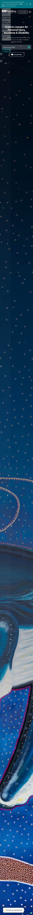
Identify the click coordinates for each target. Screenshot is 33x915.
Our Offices (5, 899)
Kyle (5, 151)
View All (26, 127)
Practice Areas (6, 896)
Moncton (12, 736)
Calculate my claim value (12, 449)
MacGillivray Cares (25, 901)
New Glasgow (24, 736)
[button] (23, 12)
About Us (22, 896)
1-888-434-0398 (12, 791)
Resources (5, 901)
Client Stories (23, 899)
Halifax (4, 736)
